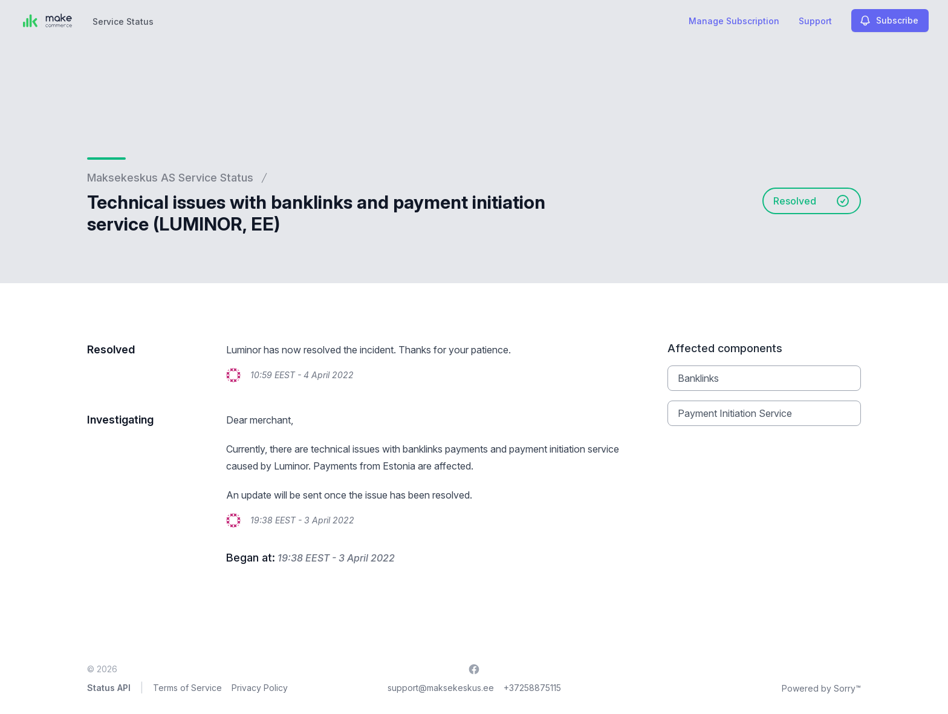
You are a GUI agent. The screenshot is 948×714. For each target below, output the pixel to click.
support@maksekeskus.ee (441, 688)
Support (815, 21)
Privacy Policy (260, 688)
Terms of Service (187, 688)
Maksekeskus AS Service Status (170, 177)
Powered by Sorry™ (821, 688)
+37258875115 (532, 688)
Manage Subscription (734, 21)
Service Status (123, 21)
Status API (109, 688)
